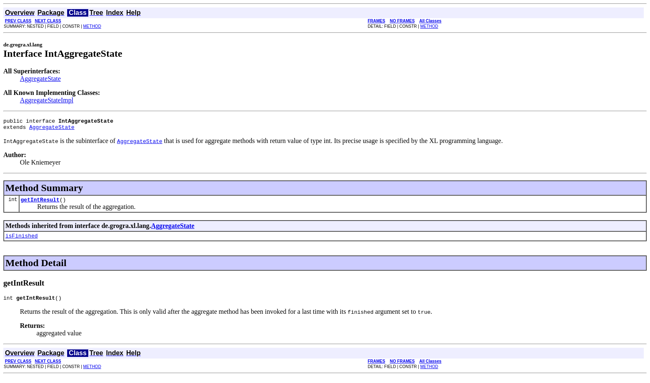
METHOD (92, 26)
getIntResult (40, 203)
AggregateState (40, 78)
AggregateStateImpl (46, 100)
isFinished (21, 240)
